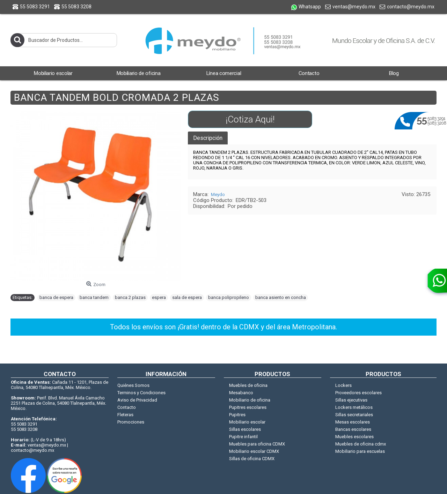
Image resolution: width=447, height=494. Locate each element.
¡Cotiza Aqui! (250, 119)
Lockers (343, 385)
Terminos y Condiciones (141, 392)
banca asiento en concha (280, 297)
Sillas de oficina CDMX (251, 458)
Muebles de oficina (248, 385)
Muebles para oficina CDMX (257, 444)
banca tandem (94, 297)
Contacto (126, 407)
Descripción (207, 138)
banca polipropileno (228, 297)
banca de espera (56, 297)
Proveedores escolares (358, 392)
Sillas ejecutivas (351, 400)
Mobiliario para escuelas (360, 451)
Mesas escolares (352, 422)
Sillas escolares (245, 429)
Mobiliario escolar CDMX (254, 451)
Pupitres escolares (247, 407)
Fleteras (125, 414)
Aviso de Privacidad (137, 400)
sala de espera (187, 297)
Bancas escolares (353, 429)
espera (159, 297)
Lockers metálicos (354, 407)
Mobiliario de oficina (249, 400)
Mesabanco (241, 392)
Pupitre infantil (243, 436)
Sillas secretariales (354, 414)
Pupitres (237, 414)
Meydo (218, 194)
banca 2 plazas (130, 297)
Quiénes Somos (133, 385)
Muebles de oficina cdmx (360, 444)
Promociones (130, 422)
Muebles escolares (354, 436)
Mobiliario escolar (247, 422)
